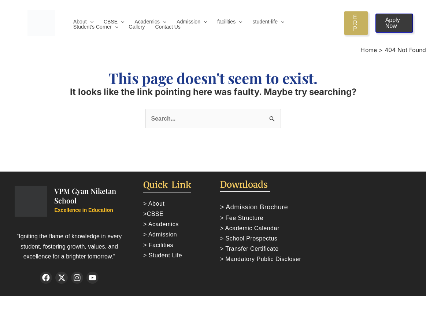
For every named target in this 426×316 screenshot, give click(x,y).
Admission (192, 21)
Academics (151, 21)
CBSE (114, 21)
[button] (356, 23)
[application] (90, 21)
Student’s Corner (95, 26)
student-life (269, 21)
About (83, 21)
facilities (229, 21)
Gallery (137, 26)
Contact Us (168, 26)
